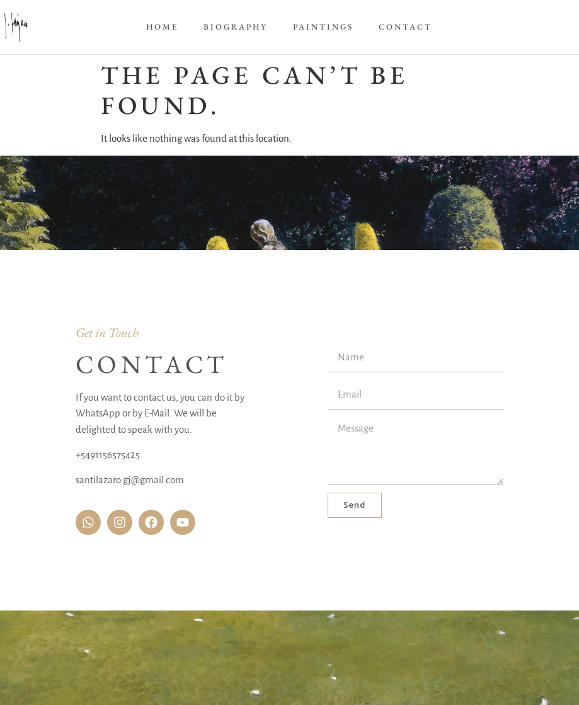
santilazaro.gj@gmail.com (130, 479)
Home (162, 26)
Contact (405, 26)
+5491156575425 (108, 454)
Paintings (323, 26)
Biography (236, 26)
